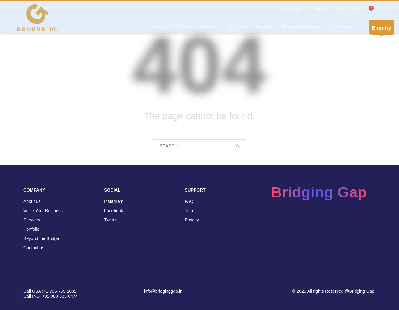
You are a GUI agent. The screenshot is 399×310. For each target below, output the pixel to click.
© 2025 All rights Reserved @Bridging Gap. (334, 291)
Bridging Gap (319, 192)
